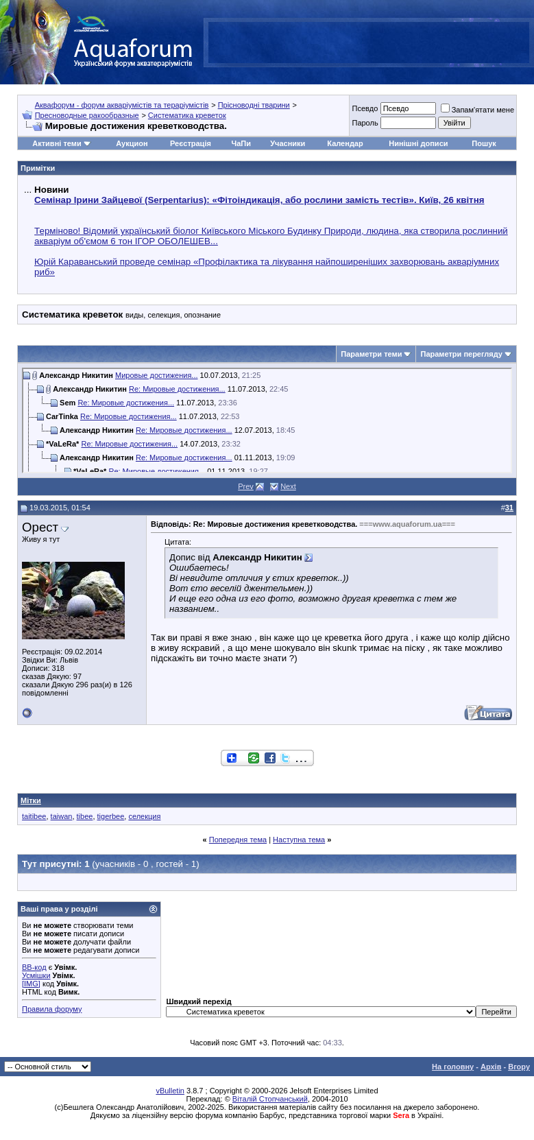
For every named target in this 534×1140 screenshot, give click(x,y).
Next (288, 486)
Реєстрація (190, 143)
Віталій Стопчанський (270, 1099)
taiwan (62, 816)
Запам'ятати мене (477, 110)
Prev (246, 486)
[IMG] (31, 983)
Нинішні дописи (418, 143)
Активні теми (56, 143)
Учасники (287, 143)
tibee (85, 816)
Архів (491, 1066)
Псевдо (365, 108)
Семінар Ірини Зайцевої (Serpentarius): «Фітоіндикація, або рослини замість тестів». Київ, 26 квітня (259, 200)
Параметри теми (371, 354)
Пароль (365, 123)
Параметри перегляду (461, 354)
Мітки (31, 800)
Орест (40, 527)
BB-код (34, 967)
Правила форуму (52, 1009)
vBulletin (170, 1090)
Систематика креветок (187, 115)
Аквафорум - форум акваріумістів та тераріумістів (122, 105)
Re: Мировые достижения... (177, 389)
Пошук (484, 143)
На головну (453, 1066)
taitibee (34, 816)
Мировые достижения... (156, 375)
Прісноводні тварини (254, 105)
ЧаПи (241, 143)
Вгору (519, 1066)
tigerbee (111, 816)
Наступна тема (299, 839)
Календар (345, 143)
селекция (144, 816)
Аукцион (131, 143)
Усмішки (36, 975)
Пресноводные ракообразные (87, 115)
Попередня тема (238, 839)
